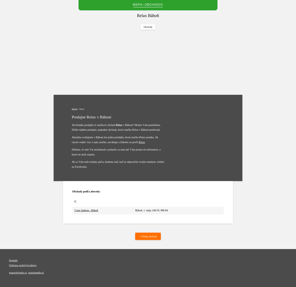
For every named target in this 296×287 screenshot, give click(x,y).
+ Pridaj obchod (148, 236)
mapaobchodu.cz (18, 272)
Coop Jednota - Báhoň (86, 210)
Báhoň (74, 109)
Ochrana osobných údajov (23, 265)
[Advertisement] (148, 62)
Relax (142, 142)
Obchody (148, 27)
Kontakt (13, 260)
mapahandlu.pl (36, 272)
